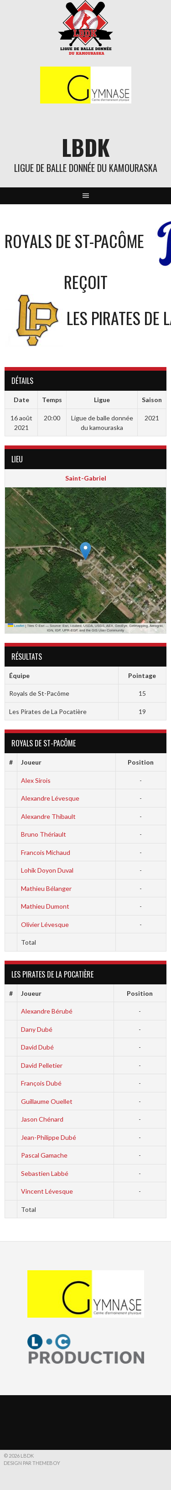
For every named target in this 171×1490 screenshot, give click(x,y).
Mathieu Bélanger (46, 888)
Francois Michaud (45, 852)
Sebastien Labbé (44, 1173)
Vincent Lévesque (47, 1191)
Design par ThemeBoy (32, 1463)
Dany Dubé (36, 1029)
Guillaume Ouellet (47, 1101)
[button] (85, 551)
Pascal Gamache (44, 1155)
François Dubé (41, 1083)
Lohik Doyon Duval (47, 870)
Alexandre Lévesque (50, 798)
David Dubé (37, 1047)
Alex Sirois (36, 780)
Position (141, 762)
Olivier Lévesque (45, 924)
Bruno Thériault (43, 834)
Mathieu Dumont (45, 906)
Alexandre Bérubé (47, 1011)
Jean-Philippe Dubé (48, 1137)
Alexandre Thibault (48, 816)
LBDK (86, 147)
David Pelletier (41, 1065)
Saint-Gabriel (85, 478)
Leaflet (16, 626)
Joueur (31, 762)
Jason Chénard (42, 1119)
